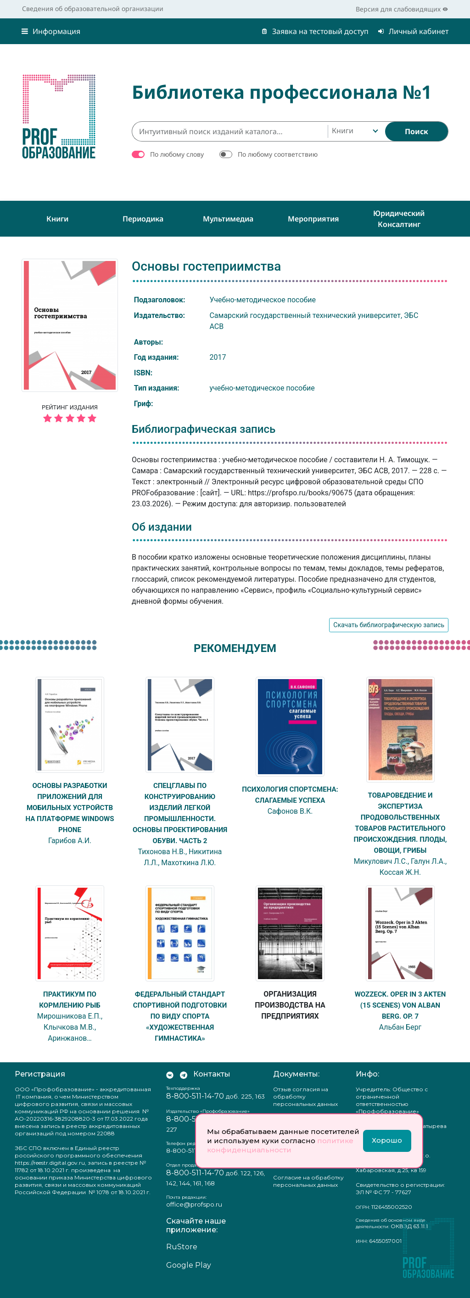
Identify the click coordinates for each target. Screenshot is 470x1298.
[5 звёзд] (70, 419)
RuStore (181, 1259)
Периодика (143, 219)
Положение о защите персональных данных (305, 1173)
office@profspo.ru (194, 1216)
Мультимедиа (228, 219)
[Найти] (416, 131)
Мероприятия (313, 219)
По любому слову (177, 154)
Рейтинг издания (70, 415)
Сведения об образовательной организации (92, 8)
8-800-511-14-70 (195, 1108)
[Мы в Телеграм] (183, 1086)
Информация (51, 31)
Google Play (188, 1277)
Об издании (162, 527)
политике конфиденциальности (280, 1145)
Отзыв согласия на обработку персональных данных (305, 1109)
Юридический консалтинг (399, 218)
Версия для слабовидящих (402, 9)
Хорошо (387, 1140)
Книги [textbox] (342, 130)
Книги (57, 219)
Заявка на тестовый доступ (315, 31)
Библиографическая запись (203, 429)
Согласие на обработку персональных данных (308, 1193)
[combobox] (354, 131)
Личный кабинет (413, 31)
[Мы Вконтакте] (169, 1086)
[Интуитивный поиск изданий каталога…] (230, 131)
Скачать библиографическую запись (388, 625)
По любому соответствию (278, 154)
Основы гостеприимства (206, 266)
